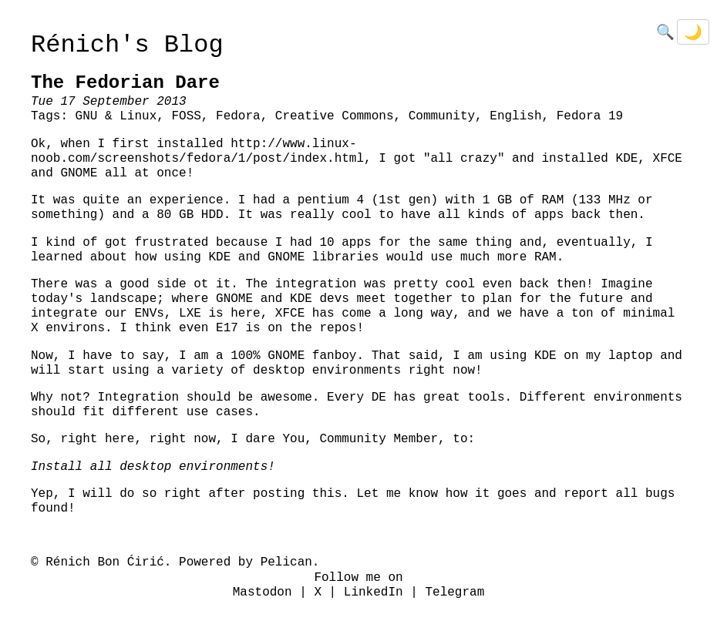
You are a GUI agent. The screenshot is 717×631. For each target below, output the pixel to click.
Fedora (238, 116)
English (515, 116)
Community (442, 116)
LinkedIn (373, 592)
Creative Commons (334, 116)
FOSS (185, 116)
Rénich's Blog (127, 45)
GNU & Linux (116, 116)
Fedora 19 (590, 116)
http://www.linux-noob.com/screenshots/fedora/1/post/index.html (197, 151)
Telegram (454, 592)
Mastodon (262, 592)
